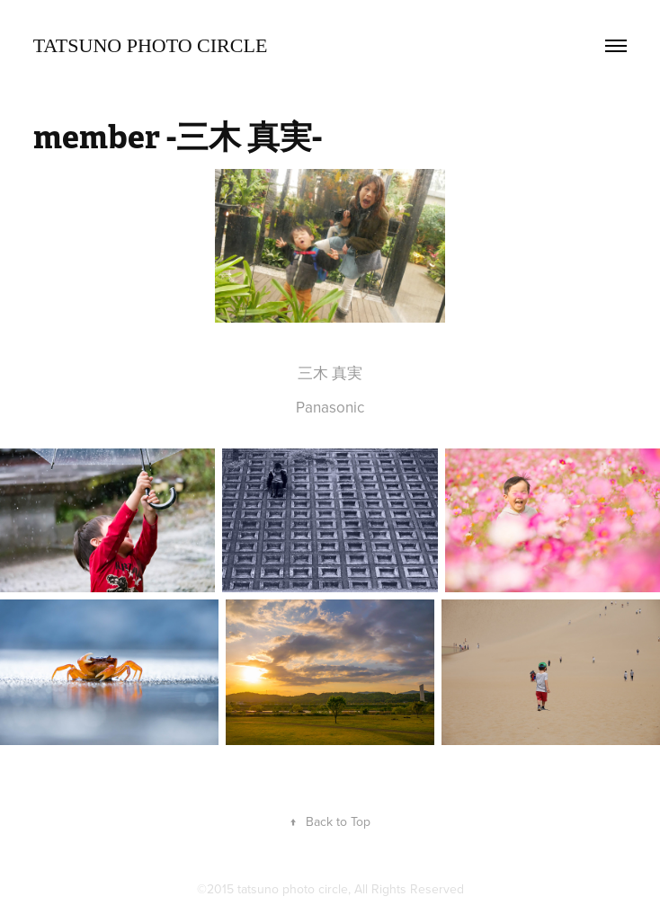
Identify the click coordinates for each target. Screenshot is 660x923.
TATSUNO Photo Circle (150, 45)
